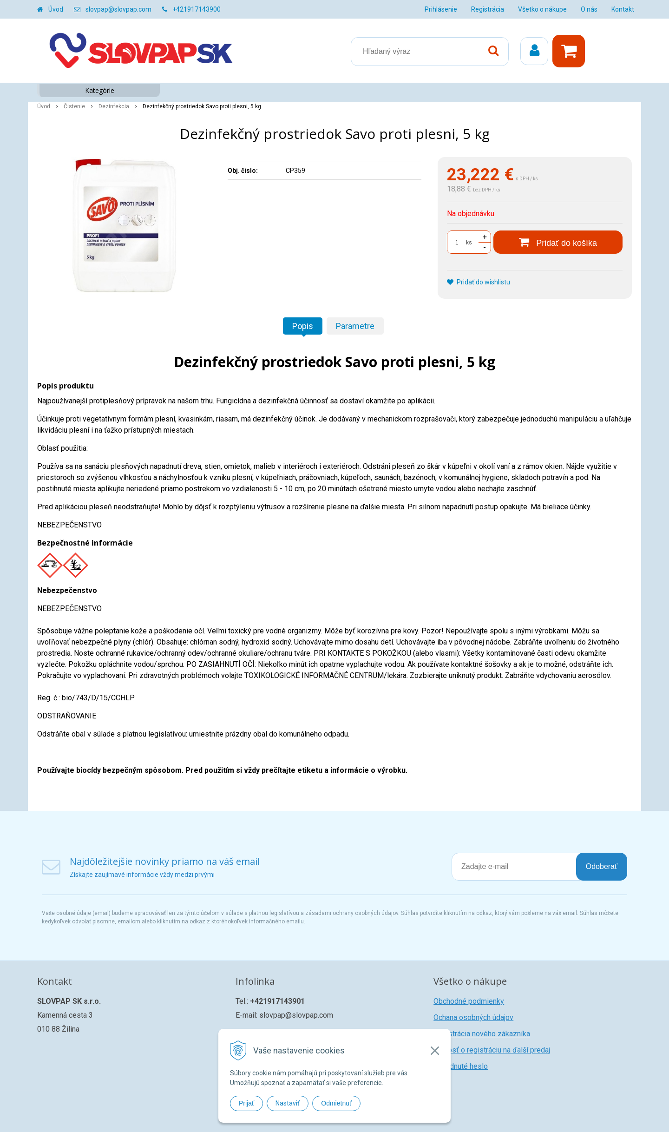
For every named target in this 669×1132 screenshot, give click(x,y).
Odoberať (601, 866)
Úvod (55, 9)
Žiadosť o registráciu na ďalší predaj (491, 1050)
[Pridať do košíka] (558, 242)
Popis (302, 326)
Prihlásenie (441, 9)
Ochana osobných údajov (473, 1017)
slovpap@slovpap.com (118, 9)
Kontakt (622, 9)
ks (469, 242)
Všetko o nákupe (542, 9)
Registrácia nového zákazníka (481, 1033)
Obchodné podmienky (468, 1001)
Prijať (246, 1103)
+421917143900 (196, 9)
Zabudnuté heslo (460, 1066)
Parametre (355, 326)
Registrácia (487, 9)
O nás (589, 9)
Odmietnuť (336, 1103)
